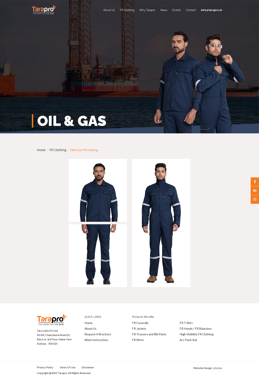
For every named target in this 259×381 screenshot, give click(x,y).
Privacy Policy (45, 367)
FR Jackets (139, 328)
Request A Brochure (97, 334)
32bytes (217, 368)
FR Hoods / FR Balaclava (195, 328)
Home (41, 150)
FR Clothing (127, 10)
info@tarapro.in (211, 10)
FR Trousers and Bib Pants (149, 334)
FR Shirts (138, 340)
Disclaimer (88, 367)
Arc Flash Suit (188, 340)
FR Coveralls (140, 323)
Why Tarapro (147, 10)
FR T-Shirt (186, 323)
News (163, 10)
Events (176, 10)
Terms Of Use (67, 367)
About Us (109, 10)
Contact (191, 10)
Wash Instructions (96, 340)
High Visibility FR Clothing (196, 334)
